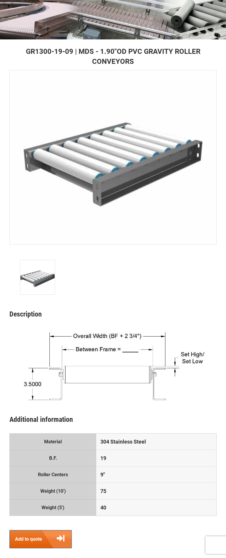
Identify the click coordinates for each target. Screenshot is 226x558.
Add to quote (43, 539)
